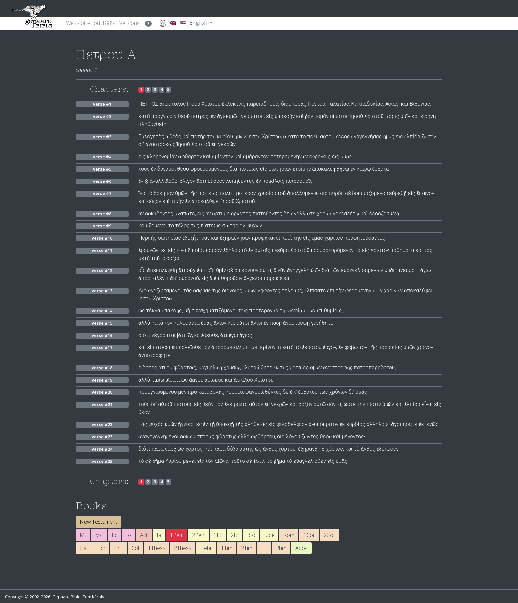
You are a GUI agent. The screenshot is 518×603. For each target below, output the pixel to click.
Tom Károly (93, 597)
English (184, 23)
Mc (99, 535)
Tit (264, 548)
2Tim (246, 548)
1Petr (176, 535)
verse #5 (102, 169)
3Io (251, 535)
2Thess (182, 548)
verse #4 (102, 157)
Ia (159, 535)
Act (144, 535)
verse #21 (102, 404)
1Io (218, 535)
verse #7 (102, 193)
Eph (100, 548)
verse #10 (102, 238)
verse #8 (102, 214)
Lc (114, 535)
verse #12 (102, 270)
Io (128, 535)
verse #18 (102, 368)
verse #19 (102, 380)
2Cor (329, 535)
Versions (129, 23)
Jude (269, 535)
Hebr (206, 548)
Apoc (301, 548)
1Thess (156, 548)
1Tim (226, 548)
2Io (235, 535)
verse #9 (102, 226)
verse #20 (102, 392)
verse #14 (102, 311)
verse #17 (102, 347)
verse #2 (102, 116)
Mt (83, 535)
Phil (118, 548)
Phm (281, 548)
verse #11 (102, 250)
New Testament (98, 521)
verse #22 (102, 424)
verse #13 (102, 291)
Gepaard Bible (66, 597)
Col (135, 548)
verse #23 (102, 437)
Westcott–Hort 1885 (90, 23)
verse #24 (102, 449)
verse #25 (102, 461)
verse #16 (102, 335)
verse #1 (102, 104)
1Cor (309, 535)
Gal (84, 548)
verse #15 (102, 323)
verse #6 (102, 181)
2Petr (198, 535)
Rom (288, 535)
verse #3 (102, 137)
